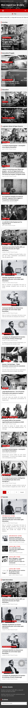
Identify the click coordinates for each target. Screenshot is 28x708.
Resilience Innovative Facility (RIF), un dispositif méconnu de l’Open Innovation (13, 43)
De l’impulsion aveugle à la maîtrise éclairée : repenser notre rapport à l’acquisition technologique (12, 198)
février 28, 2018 (5, 121)
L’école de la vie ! (7, 103)
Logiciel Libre (6, 142)
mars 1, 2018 (5, 105)
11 (16, 492)
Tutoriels (5, 497)
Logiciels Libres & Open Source (12, 126)
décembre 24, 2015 (13, 564)
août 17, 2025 (5, 367)
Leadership (11, 117)
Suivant (22, 492)
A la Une (4, 22)
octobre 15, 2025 (6, 48)
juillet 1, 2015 (12, 575)
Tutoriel (14, 274)
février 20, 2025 (5, 201)
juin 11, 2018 (5, 68)
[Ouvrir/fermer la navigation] (3, 10)
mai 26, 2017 (12, 552)
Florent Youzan (14, 48)
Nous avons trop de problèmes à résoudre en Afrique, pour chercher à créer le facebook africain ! (13, 65)
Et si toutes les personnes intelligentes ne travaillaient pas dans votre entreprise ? (13, 479)
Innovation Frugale (8, 53)
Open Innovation (7, 37)
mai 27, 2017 (5, 84)
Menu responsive (25, 1)
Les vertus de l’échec (8, 120)
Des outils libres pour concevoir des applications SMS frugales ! (16, 549)
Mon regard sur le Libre (12, 5)
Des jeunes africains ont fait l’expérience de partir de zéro (10, 82)
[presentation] (24, 22)
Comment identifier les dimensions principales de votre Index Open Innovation (12, 309)
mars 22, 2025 (5, 176)
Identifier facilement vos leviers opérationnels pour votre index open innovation (13, 279)
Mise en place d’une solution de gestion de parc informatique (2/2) (17, 572)
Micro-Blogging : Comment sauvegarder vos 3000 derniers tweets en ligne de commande (16, 560)
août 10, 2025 (5, 149)
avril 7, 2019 (5, 225)
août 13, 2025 (5, 395)
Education (5, 90)
